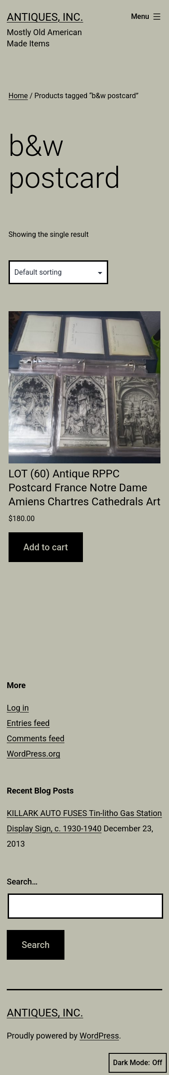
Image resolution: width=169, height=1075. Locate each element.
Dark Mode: (137, 1062)
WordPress (99, 1035)
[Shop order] (58, 272)
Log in (18, 707)
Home (18, 95)
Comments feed (35, 738)
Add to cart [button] (45, 547)
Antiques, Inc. (45, 17)
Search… (22, 881)
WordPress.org (33, 753)
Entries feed (28, 723)
